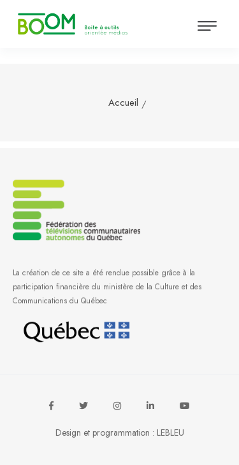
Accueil (123, 103)
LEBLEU (170, 432)
